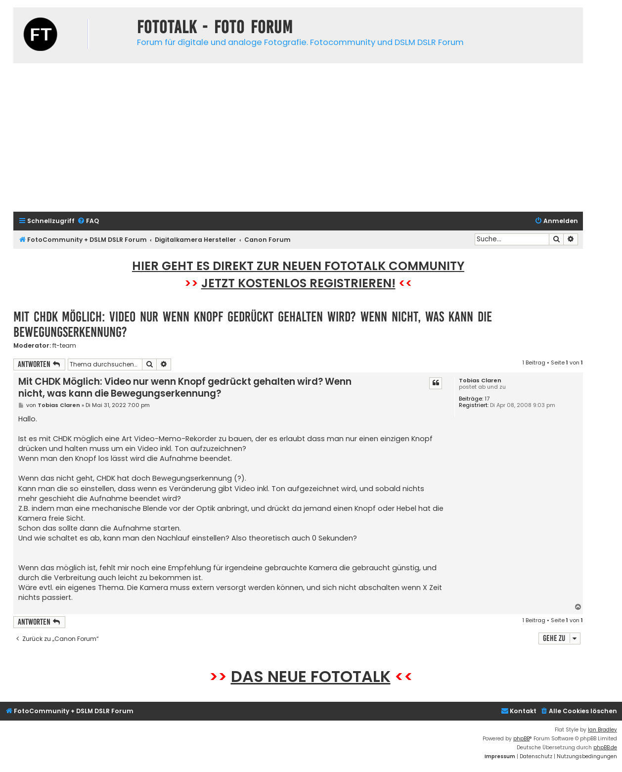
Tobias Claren (480, 380)
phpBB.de (605, 747)
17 (487, 399)
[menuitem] (88, 221)
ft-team (64, 346)
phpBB (521, 738)
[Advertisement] (298, 137)
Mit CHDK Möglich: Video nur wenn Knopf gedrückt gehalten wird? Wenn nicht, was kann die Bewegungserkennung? (252, 324)
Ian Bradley (602, 729)
